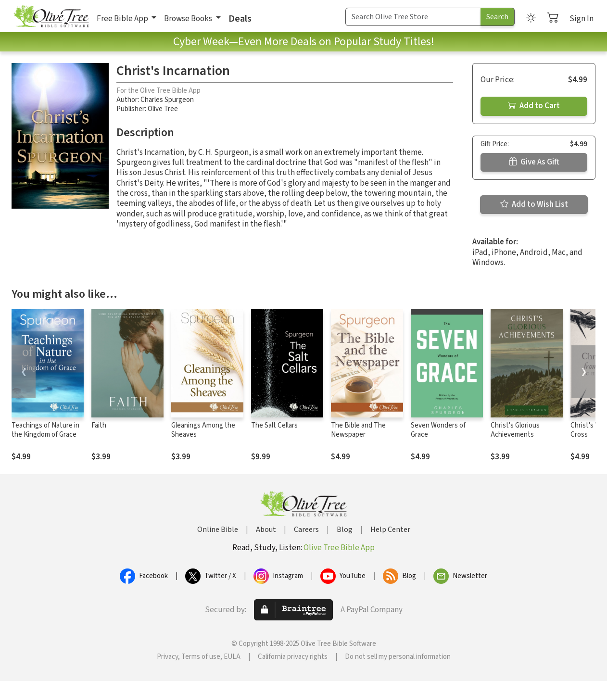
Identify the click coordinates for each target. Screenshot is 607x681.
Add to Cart (534, 106)
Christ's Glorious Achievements (515, 430)
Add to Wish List (534, 204)
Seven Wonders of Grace (438, 430)
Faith (98, 425)
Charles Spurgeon (167, 100)
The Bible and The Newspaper (358, 430)
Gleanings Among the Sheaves (203, 430)
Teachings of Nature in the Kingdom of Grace (45, 430)
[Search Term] (413, 17)
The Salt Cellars (274, 425)
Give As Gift (534, 162)
